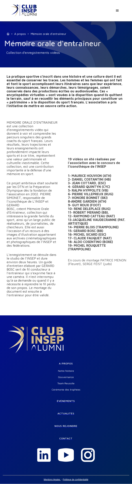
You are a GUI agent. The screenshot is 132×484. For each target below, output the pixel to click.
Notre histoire (66, 370)
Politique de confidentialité (75, 479)
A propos (20, 34)
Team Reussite (66, 383)
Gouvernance (66, 377)
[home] (24, 11)
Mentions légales (52, 479)
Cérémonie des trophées (66, 389)
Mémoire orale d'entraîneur (48, 34)
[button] (117, 10)
